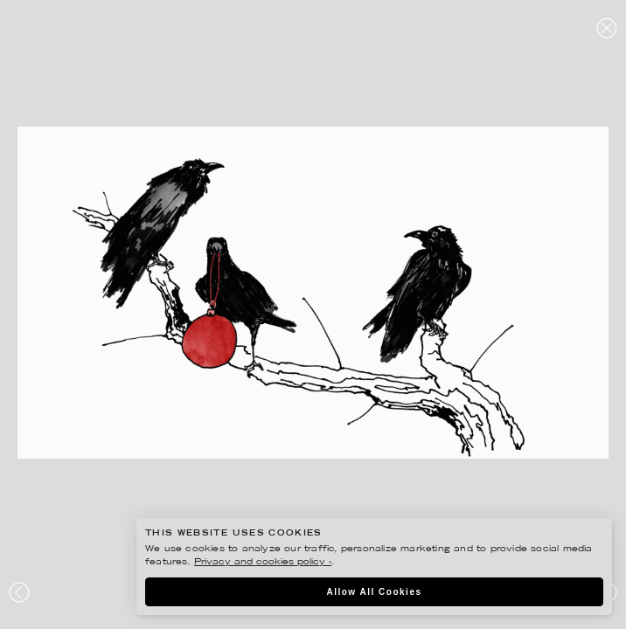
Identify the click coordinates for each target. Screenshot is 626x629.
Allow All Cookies (373, 592)
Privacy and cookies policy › (262, 562)
